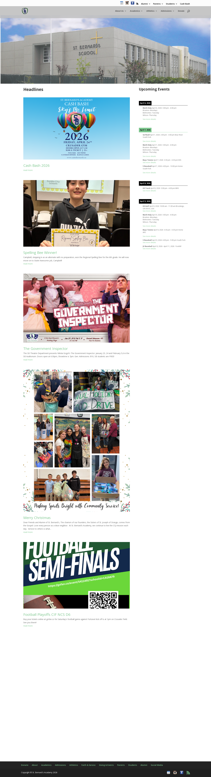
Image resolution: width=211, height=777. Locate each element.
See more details (149, 119)
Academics (135, 11)
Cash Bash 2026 (36, 165)
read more (28, 170)
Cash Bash (185, 4)
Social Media (157, 765)
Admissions (166, 11)
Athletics (150, 11)
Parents (157, 4)
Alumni (144, 4)
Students (170, 4)
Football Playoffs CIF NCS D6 (46, 614)
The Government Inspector (45, 348)
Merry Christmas (37, 517)
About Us (119, 11)
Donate (181, 11)
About (35, 765)
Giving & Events (106, 765)
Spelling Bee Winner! (40, 252)
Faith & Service (88, 765)
